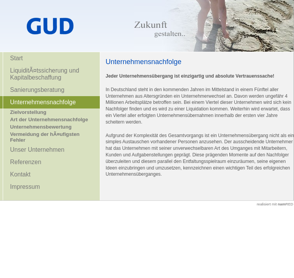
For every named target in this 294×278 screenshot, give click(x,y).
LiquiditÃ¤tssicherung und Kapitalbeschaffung (44, 74)
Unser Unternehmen (37, 149)
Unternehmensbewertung (41, 127)
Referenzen (25, 162)
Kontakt (20, 174)
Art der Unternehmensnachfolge (49, 119)
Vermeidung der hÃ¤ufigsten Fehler (45, 137)
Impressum (25, 186)
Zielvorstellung (28, 112)
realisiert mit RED (275, 204)
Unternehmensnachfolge (43, 102)
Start (16, 58)
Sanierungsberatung (37, 89)
